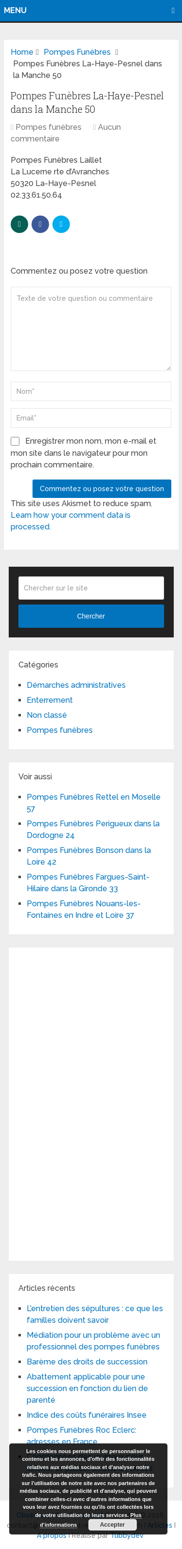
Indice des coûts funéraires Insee (87, 1415)
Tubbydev (127, 1535)
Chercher (91, 616)
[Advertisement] (91, 1102)
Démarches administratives (76, 685)
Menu (15, 10)
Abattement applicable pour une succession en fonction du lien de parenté (87, 1388)
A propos (51, 1535)
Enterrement (50, 700)
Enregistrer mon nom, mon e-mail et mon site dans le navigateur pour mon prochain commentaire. (83, 452)
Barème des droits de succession (87, 1361)
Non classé (47, 715)
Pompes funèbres (49, 127)
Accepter (112, 1524)
